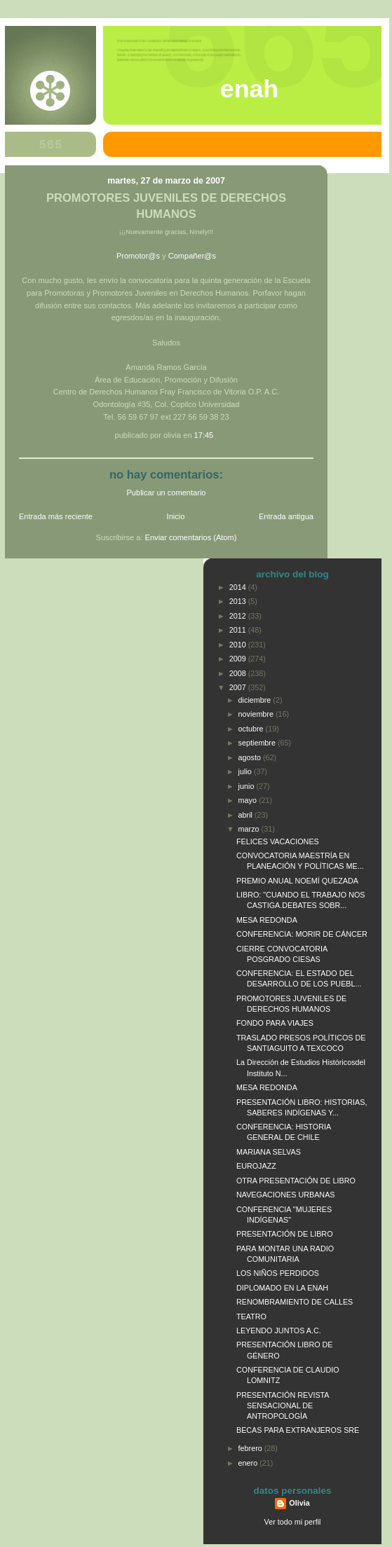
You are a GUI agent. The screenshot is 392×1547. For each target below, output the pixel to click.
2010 (238, 644)
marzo (250, 829)
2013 (238, 601)
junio (247, 786)
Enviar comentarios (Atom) (191, 537)
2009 (238, 658)
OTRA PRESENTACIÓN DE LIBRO (296, 1180)
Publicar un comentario (166, 492)
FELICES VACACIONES (277, 841)
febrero (251, 1448)
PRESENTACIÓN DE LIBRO (284, 1234)
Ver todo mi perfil (292, 1522)
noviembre (257, 714)
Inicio (176, 516)
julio (246, 771)
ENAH (249, 89)
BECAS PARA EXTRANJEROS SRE (297, 1430)
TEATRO (251, 1316)
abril (246, 815)
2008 (238, 673)
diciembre (255, 700)
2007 (238, 687)
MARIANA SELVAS (268, 1152)
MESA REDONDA (266, 920)
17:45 (204, 435)
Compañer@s (192, 256)
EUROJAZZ (256, 1166)
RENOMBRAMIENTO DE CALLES (294, 1302)
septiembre (258, 742)
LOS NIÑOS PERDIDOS (277, 1273)
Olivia (299, 1503)
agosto (250, 757)
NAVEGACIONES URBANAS (285, 1194)
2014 (238, 587)
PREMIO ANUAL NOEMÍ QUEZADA (297, 880)
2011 (238, 630)
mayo (248, 800)
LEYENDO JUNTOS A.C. (278, 1330)
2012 (238, 616)
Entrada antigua (286, 516)
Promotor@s (138, 256)
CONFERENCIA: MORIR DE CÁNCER (301, 934)
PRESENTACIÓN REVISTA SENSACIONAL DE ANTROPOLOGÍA (282, 1405)
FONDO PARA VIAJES (274, 1023)
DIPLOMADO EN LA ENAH (282, 1288)
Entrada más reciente (56, 516)
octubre (252, 728)
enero (249, 1463)
